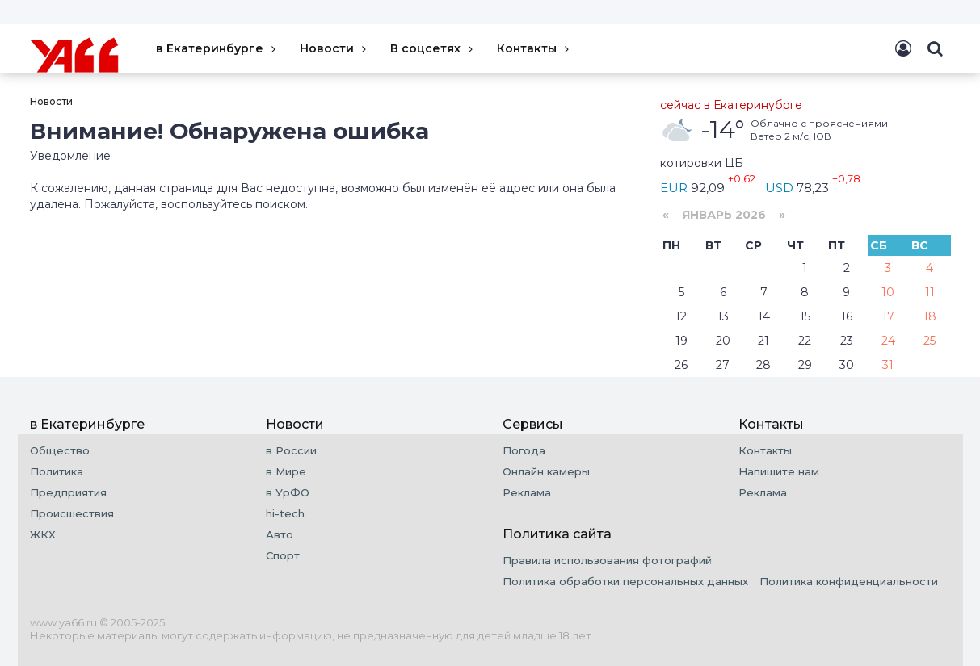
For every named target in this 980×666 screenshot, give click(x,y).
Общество (60, 450)
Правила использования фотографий (607, 560)
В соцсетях (433, 48)
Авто (279, 534)
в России (291, 450)
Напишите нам (778, 471)
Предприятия (68, 492)
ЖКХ (43, 534)
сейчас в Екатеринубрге (731, 105)
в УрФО (287, 492)
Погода (524, 450)
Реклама (527, 492)
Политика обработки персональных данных (625, 581)
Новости (335, 48)
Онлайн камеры (546, 471)
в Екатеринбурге (218, 48)
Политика (56, 471)
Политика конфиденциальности (848, 581)
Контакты (535, 48)
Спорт (283, 555)
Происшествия (72, 513)
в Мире (286, 471)
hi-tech (285, 513)
